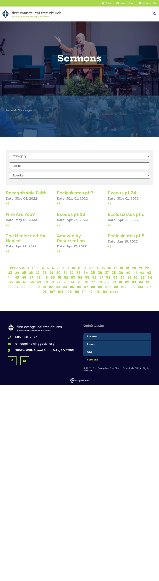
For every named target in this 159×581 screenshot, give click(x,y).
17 (115, 268)
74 (72, 282)
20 (134, 268)
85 (148, 282)
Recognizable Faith (26, 192)
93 (58, 287)
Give (90, 351)
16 (109, 268)
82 (127, 282)
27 (38, 272)
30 (58, 272)
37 (107, 272)
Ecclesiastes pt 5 (126, 235)
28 (44, 272)
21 (140, 268)
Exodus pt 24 (122, 192)
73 (65, 282)
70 (46, 282)
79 (107, 282)
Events (91, 344)
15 (103, 268)
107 (52, 291)
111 (83, 291)
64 (150, 277)
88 (23, 287)
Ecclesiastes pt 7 (75, 192)
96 (79, 287)
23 (10, 272)
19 (127, 268)
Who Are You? (20, 214)
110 (77, 291)
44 (9, 277)
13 (90, 268)
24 (17, 272)
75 (79, 282)
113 (97, 291)
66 (18, 282)
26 (31, 272)
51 (59, 277)
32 (72, 272)
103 (132, 287)
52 (66, 277)
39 (121, 272)
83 (134, 282)
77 (93, 282)
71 (52, 282)
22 (147, 268)
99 (100, 287)
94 (65, 287)
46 (24, 277)
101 (116, 287)
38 (114, 272)
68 (32, 282)
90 (37, 287)
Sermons (92, 359)
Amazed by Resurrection (71, 238)
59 (115, 277)
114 (105, 291)
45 (17, 277)
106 (44, 291)
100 (108, 287)
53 (73, 277)
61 (129, 277)
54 (80, 277)
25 (24, 272)
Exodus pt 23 (71, 214)
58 (108, 277)
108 (60, 291)
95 (72, 287)
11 (79, 268)
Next (114, 291)
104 (140, 287)
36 (100, 272)
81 (120, 282)
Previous (17, 268)
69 (39, 282)
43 (149, 272)
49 (45, 277)
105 (149, 287)
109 (69, 291)
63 (143, 277)
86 (9, 287)
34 (86, 272)
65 (11, 282)
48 (38, 277)
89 (30, 287)
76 (86, 282)
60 (122, 277)
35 (93, 272)
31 (65, 272)
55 (87, 277)
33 (79, 272)
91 (44, 287)
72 (59, 282)
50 (53, 277)
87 (16, 287)
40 (128, 272)
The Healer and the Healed (26, 238)
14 (97, 268)
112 (90, 291)
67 (25, 282)
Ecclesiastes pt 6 (126, 214)
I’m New (92, 336)
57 (101, 277)
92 (51, 287)
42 (142, 272)
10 (73, 268)
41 (135, 272)
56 (94, 277)
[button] (140, 14)
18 (121, 268)
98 (93, 287)
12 (84, 268)
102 (123, 287)
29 (51, 272)
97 (86, 287)
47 (31, 277)
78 (100, 282)
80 (114, 282)
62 (136, 277)
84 (141, 282)
